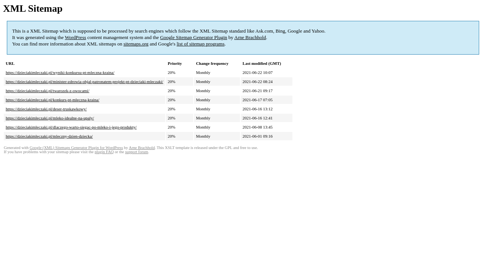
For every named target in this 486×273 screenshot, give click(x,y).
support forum (136, 152)
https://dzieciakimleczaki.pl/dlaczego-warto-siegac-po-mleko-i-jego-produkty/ (71, 127)
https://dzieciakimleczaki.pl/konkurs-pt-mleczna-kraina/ (52, 99)
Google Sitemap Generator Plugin (193, 37)
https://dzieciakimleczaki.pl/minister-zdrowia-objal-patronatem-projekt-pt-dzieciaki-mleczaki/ (84, 81)
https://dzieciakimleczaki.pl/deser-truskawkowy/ (46, 109)
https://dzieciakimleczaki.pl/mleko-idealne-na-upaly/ (50, 118)
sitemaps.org (135, 44)
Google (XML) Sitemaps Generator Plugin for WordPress (76, 148)
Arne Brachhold (250, 37)
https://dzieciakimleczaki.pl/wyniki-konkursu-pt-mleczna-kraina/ (60, 72)
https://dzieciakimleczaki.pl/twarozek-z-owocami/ (47, 90)
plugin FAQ (104, 152)
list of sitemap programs (200, 44)
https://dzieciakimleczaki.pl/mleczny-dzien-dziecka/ (49, 136)
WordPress (75, 37)
